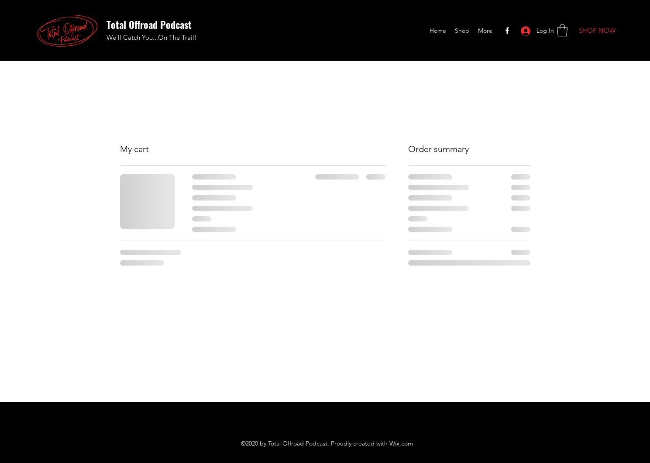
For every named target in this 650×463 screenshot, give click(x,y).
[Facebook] (507, 30)
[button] (562, 30)
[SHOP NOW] (597, 30)
